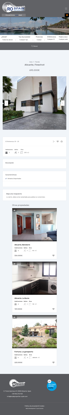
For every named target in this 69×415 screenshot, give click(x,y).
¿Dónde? (4, 37)
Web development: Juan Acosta (34, 408)
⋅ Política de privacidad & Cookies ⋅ (34, 406)
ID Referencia (51, 37)
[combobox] (8, 40)
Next (63, 103)
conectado (24, 197)
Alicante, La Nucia (21, 298)
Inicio (31, 62)
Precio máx (39, 37)
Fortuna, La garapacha (23, 352)
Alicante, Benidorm (22, 245)
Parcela (37, 62)
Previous (6, 103)
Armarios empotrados (14, 178)
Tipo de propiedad (24, 37)
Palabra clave (63, 37)
